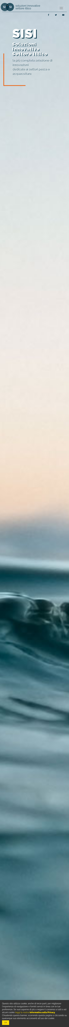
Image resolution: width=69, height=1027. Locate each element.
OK (5, 1022)
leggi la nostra (35, 1012)
